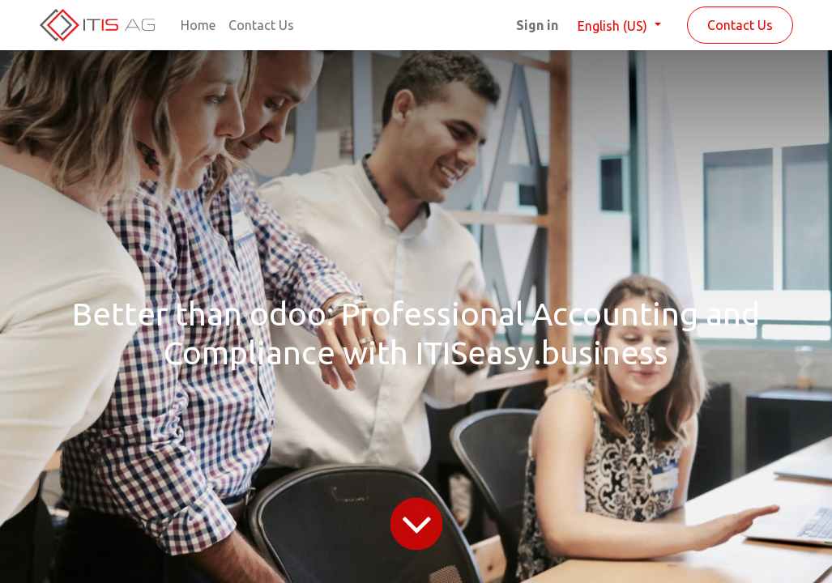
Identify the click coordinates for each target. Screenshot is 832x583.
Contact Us (740, 25)
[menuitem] (198, 25)
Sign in (537, 25)
